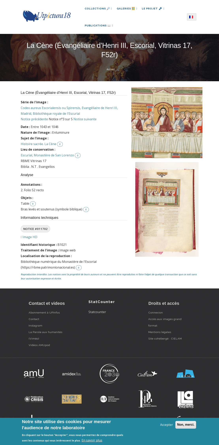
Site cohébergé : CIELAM (165, 339)
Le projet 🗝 (153, 8)
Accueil (111, 70)
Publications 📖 (99, 25)
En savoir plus (92, 440)
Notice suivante (85, 120)
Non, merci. (185, 424)
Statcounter (97, 312)
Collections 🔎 (98, 8)
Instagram (35, 326)
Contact (34, 319)
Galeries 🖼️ (127, 8)
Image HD (29, 237)
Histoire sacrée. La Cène (38, 144)
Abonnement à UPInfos (44, 313)
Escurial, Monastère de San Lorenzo (47, 156)
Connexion (155, 313)
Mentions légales (159, 332)
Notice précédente (34, 120)
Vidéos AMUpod (39, 345)
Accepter (166, 425)
